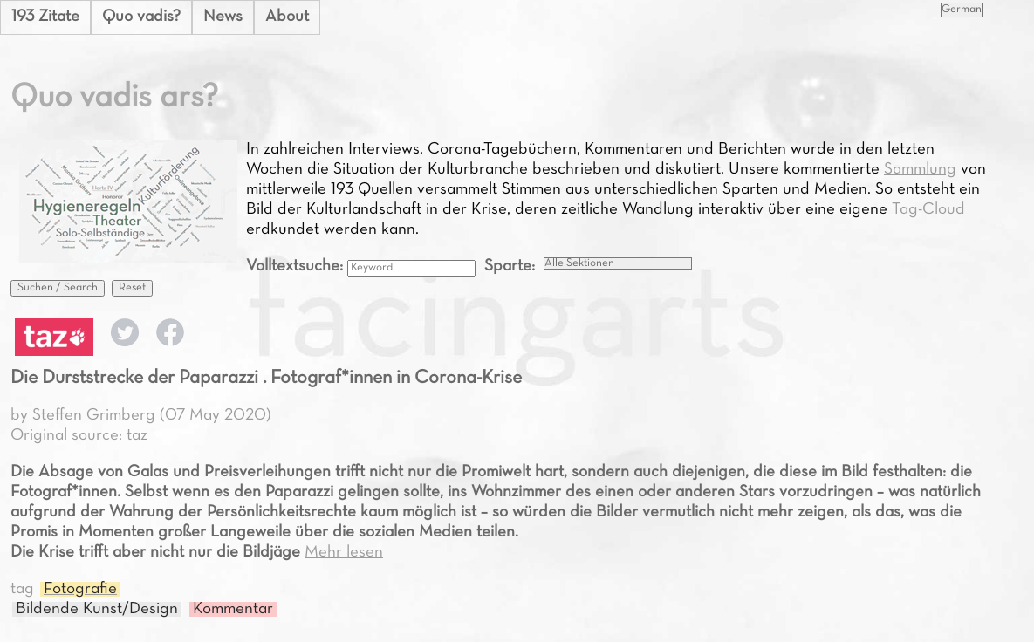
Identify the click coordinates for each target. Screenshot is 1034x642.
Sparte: (509, 266)
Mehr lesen (344, 552)
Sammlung (920, 169)
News (223, 17)
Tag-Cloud (928, 209)
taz (137, 435)
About (287, 17)
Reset (132, 288)
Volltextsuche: (296, 266)
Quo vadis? (141, 17)
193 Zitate (45, 17)
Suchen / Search (57, 288)
